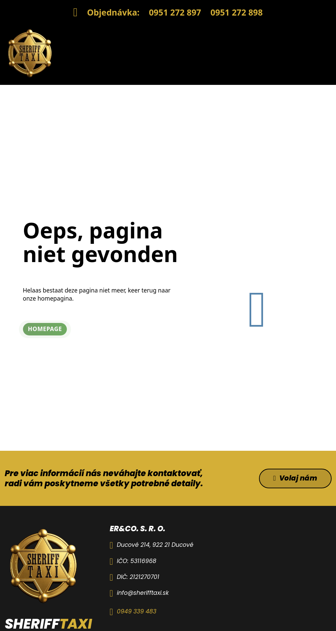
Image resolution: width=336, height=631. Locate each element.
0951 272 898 (236, 12)
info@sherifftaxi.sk (143, 593)
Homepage (45, 329)
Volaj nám (295, 478)
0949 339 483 (136, 611)
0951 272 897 (175, 12)
